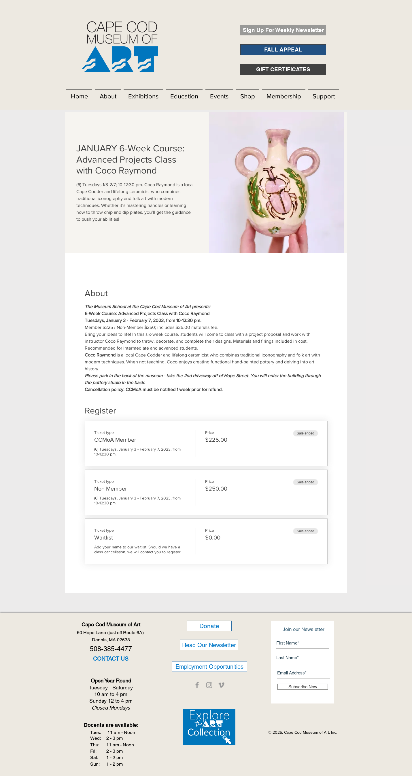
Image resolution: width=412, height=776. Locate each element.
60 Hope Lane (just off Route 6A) (111, 632)
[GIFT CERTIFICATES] (283, 69)
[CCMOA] (197, 685)
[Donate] (209, 626)
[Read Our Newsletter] (209, 645)
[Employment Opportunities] (209, 666)
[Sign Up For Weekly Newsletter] (283, 30)
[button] (108, 93)
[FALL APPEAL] (283, 49)
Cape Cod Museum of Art (111, 624)
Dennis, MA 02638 (111, 639)
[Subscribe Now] (302, 687)
